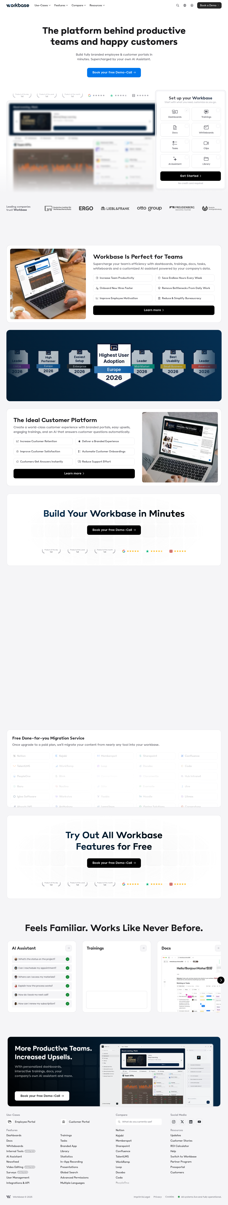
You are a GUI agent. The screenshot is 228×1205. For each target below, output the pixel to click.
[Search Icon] (177, 5)
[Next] (220, 980)
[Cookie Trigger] (169, 1197)
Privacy (158, 1197)
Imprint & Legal (142, 1197)
